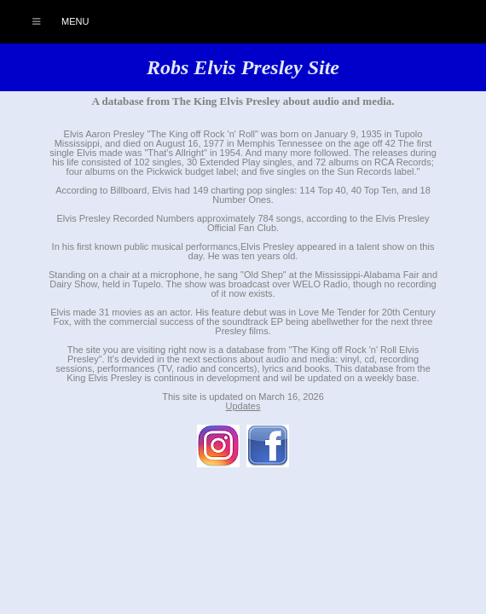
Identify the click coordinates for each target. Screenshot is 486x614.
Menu (51, 21)
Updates (243, 406)
